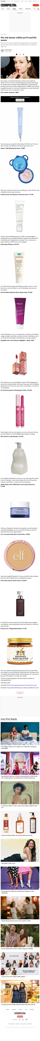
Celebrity (21, 8)
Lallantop (30, 1)
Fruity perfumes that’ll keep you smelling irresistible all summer (23, 688)
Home (2, 8)
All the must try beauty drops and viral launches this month (22, 685)
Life (34, 8)
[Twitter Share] (23, 55)
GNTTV (22, 1)
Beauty (14, 8)
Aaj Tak (8, 1)
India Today (35, 1)
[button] (16, 55)
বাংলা (12, 1)
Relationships (28, 8)
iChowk (26, 1)
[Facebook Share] (20, 55)
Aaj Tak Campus (17, 1)
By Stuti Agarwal (8, 50)
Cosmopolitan (3, 1)
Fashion (8, 8)
